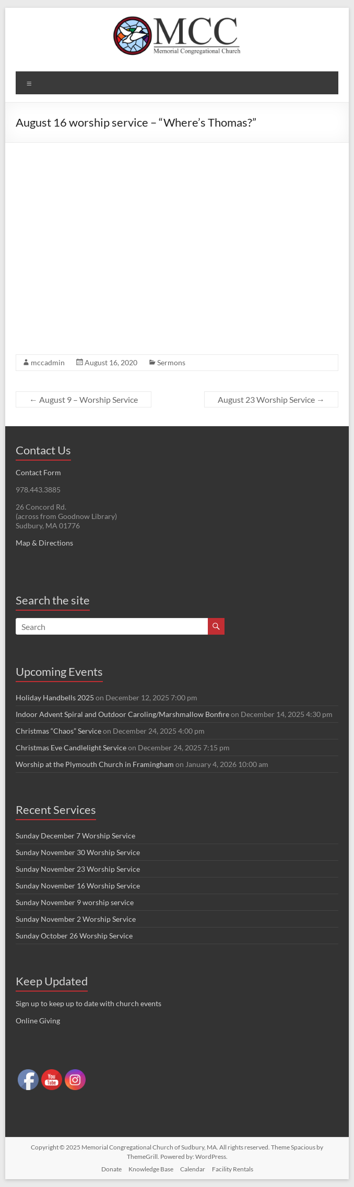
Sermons (171, 362)
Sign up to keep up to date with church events (88, 1003)
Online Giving (38, 1020)
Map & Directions (44, 542)
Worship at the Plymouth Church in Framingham (95, 764)
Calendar (192, 1169)
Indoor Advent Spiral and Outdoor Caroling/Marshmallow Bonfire (122, 714)
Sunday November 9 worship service (75, 902)
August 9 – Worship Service (83, 399)
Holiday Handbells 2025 (55, 697)
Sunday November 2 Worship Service (76, 918)
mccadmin (48, 362)
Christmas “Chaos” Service (58, 730)
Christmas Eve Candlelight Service (71, 747)
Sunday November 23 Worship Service (78, 868)
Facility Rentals (232, 1169)
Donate (111, 1169)
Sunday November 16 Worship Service (78, 885)
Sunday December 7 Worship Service (75, 835)
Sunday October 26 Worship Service (74, 935)
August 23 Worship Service (271, 399)
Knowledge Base (150, 1169)
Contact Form (38, 472)
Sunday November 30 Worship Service (78, 852)
